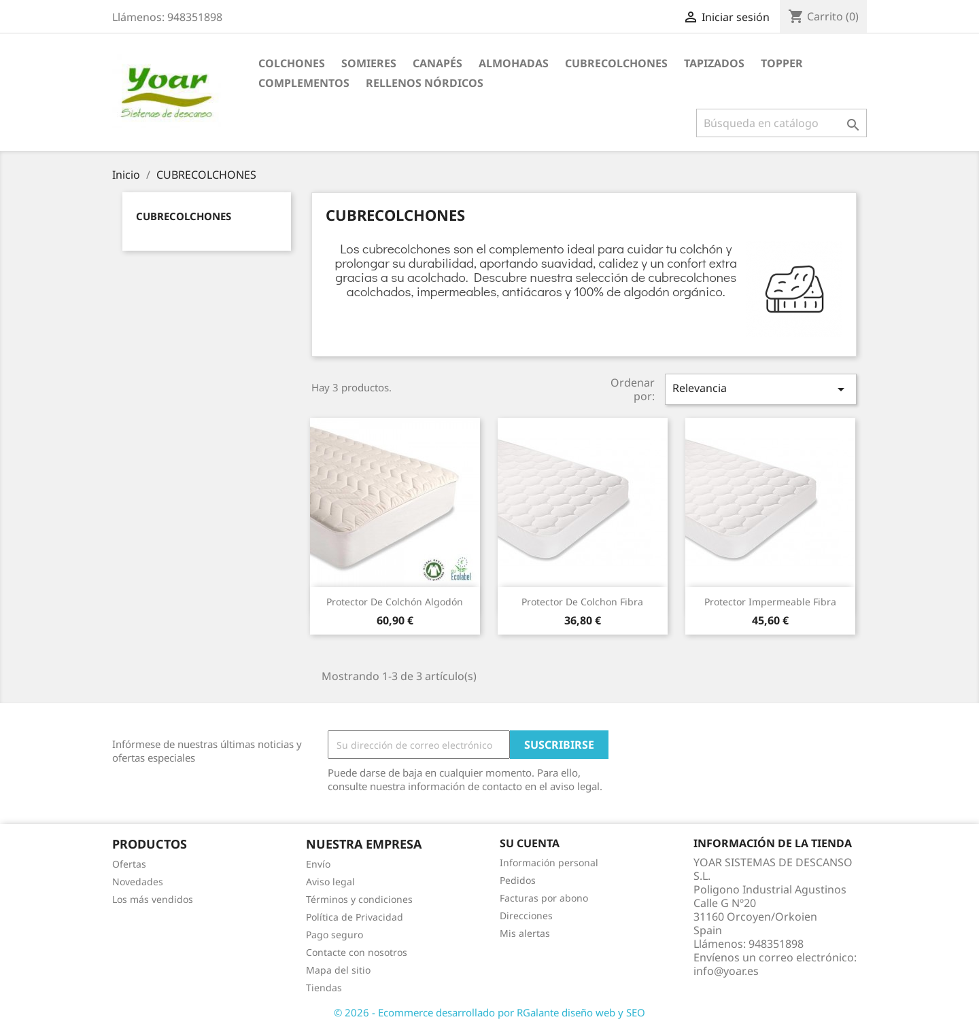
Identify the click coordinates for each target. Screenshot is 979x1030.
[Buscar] (781, 123)
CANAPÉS (437, 63)
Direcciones (526, 915)
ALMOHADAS (514, 63)
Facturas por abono (544, 897)
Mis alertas (525, 933)
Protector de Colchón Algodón (394, 601)
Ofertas (129, 863)
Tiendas (324, 987)
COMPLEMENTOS (303, 82)
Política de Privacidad (354, 916)
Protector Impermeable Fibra (770, 601)
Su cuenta (530, 843)
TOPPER (782, 63)
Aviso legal (330, 881)
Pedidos (518, 880)
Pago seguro (334, 934)
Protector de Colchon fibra (582, 601)
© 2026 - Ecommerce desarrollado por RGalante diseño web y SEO (489, 1012)
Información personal (549, 862)
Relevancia (760, 388)
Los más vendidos (152, 899)
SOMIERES (368, 63)
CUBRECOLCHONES (616, 63)
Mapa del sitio (338, 969)
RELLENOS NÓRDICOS (424, 82)
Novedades (137, 881)
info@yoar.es (726, 970)
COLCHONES (291, 63)
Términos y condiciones (359, 899)
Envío (318, 863)
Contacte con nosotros (356, 952)
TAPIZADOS (714, 63)
